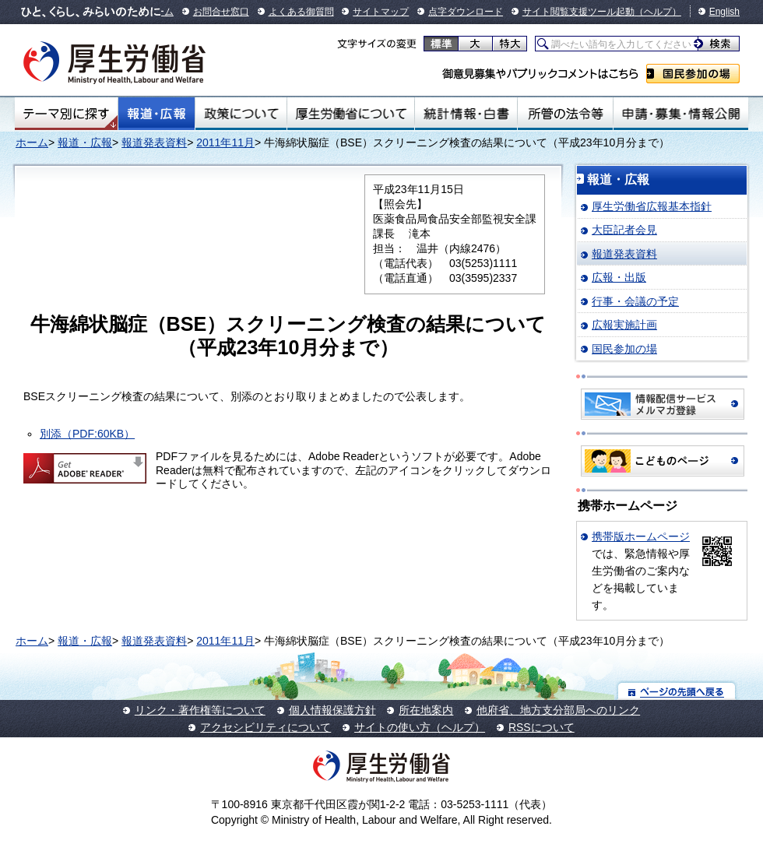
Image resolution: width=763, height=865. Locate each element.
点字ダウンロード (465, 11)
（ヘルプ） (658, 11)
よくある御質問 (301, 11)
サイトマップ (381, 11)
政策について (241, 113)
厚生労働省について (351, 113)
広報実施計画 (624, 324)
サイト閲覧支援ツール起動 (578, 11)
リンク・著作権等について (200, 710)
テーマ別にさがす (66, 114)
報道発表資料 (154, 142)
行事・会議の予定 (635, 301)
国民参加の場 (693, 73)
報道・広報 (156, 113)
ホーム (32, 142)
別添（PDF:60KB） (87, 433)
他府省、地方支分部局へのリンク (558, 710)
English (724, 11)
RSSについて (541, 727)
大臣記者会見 (624, 229)
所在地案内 (426, 710)
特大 (509, 44)
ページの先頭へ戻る (677, 690)
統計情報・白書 (466, 113)
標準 (441, 44)
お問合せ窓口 (221, 11)
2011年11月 (225, 142)
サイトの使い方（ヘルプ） (419, 727)
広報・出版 (619, 277)
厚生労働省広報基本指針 (652, 206)
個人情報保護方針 (332, 710)
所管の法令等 (565, 113)
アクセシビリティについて (265, 727)
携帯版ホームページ (641, 536)
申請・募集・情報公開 (681, 113)
